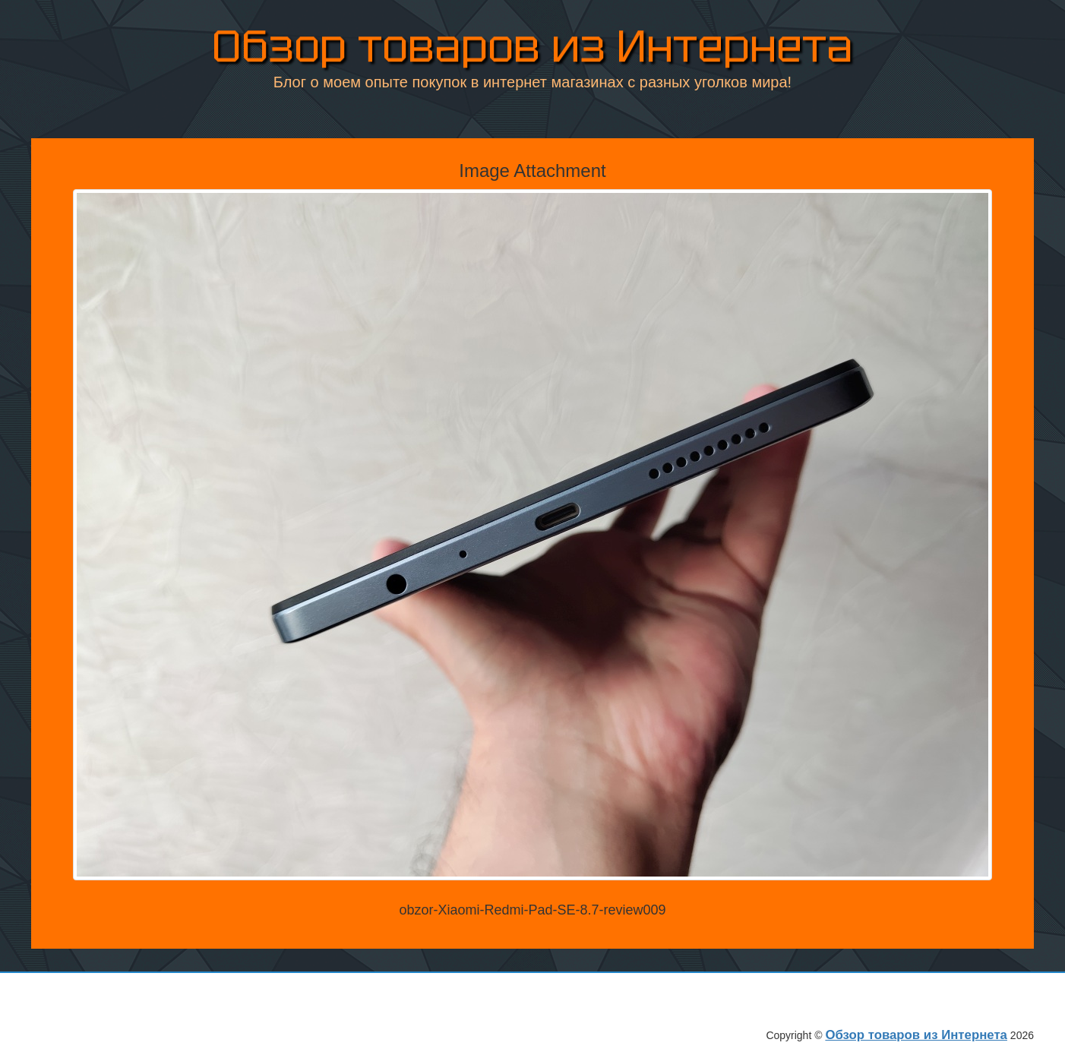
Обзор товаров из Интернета (532, 46)
